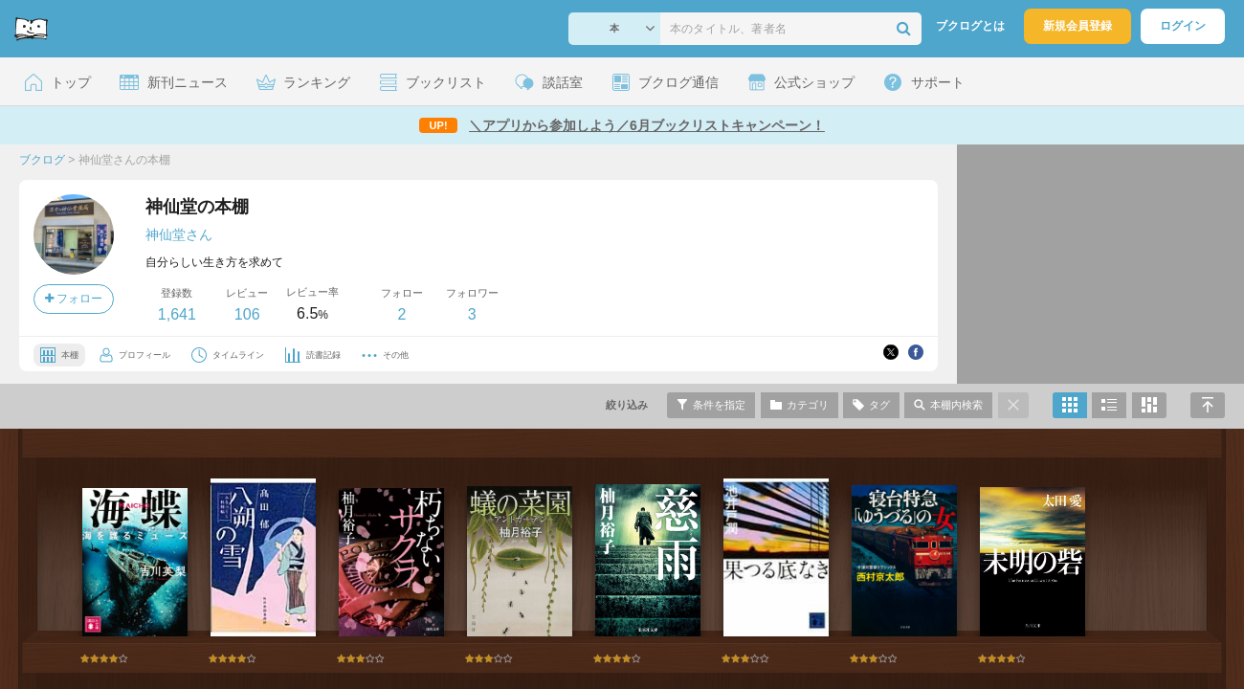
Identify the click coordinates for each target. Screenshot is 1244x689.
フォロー (73, 298)
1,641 (177, 314)
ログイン (1183, 26)
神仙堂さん (178, 234)
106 (247, 314)
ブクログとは (970, 26)
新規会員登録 (1077, 26)
